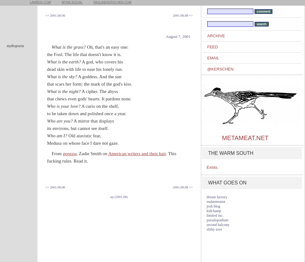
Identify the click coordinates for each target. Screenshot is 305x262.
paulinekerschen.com (112, 2)
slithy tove (214, 229)
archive (216, 36)
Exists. (212, 167)
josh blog (213, 206)
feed (212, 47)
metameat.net (245, 138)
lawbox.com (40, 2)
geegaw (70, 153)
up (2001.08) (119, 197)
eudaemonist (216, 202)
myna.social (72, 2)
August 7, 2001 (178, 36)
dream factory (217, 197)
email (213, 58)
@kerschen (220, 69)
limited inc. (215, 215)
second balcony (218, 225)
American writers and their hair (137, 153)
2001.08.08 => (183, 15)
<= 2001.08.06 (55, 15)
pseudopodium (217, 220)
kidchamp (214, 211)
